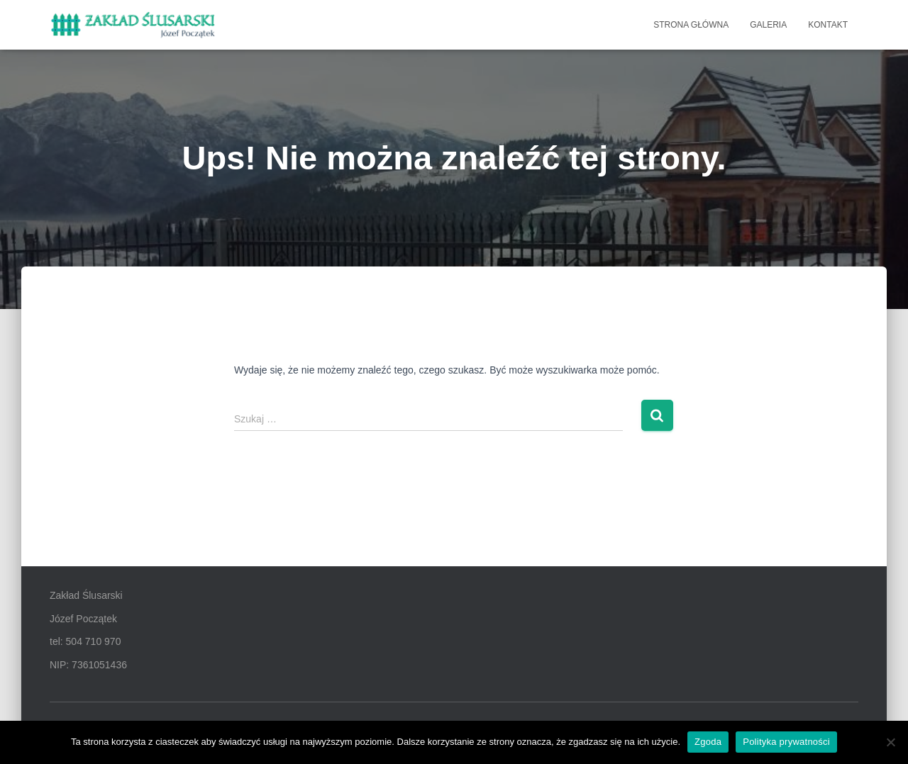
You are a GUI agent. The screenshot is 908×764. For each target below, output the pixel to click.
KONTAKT (828, 25)
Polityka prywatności (786, 741)
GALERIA (768, 25)
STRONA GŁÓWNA (691, 25)
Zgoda (707, 741)
